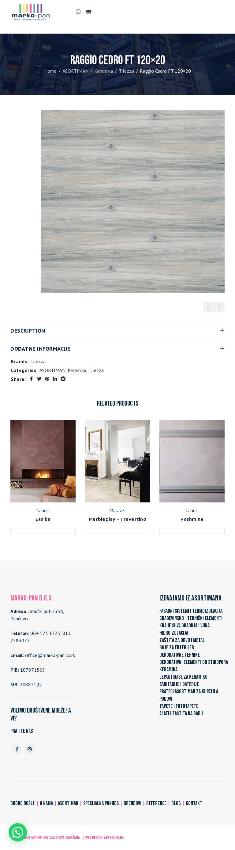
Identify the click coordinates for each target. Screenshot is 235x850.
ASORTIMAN (75, 71)
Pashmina (192, 519)
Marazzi (117, 510)
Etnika (42, 519)
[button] (18, 832)
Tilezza (126, 71)
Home (50, 71)
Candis (43, 510)
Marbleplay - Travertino (117, 519)
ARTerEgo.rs (114, 837)
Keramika (103, 71)
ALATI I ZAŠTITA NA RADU (181, 713)
